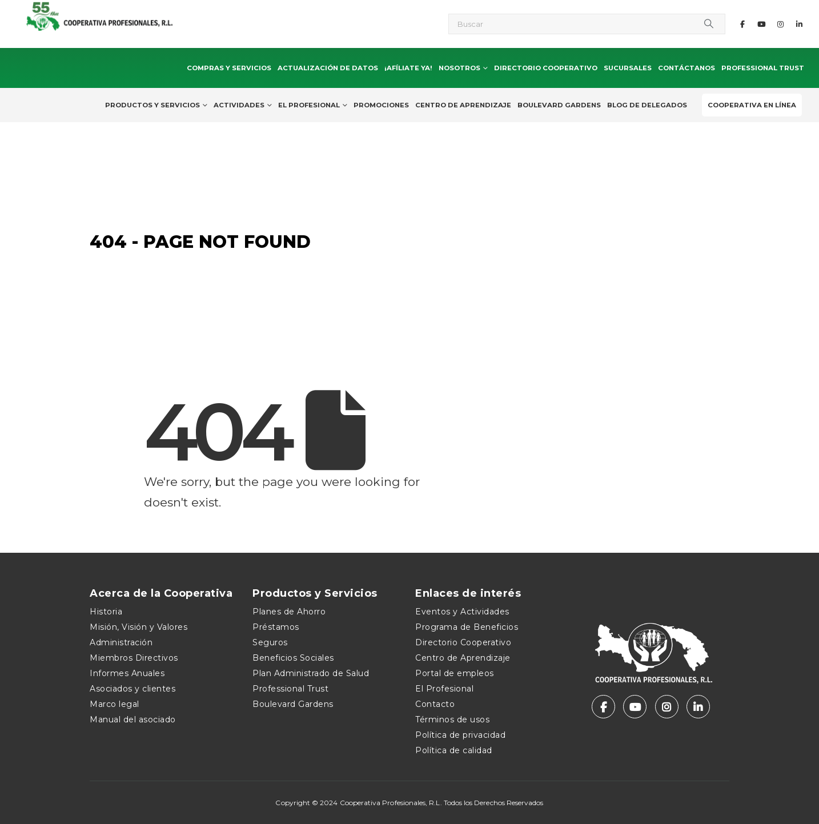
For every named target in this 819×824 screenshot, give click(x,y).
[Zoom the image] (653, 629)
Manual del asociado (133, 719)
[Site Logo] (139, 15)
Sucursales (628, 68)
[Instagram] (780, 24)
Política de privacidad (460, 735)
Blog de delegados (647, 105)
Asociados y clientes (132, 689)
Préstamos (275, 627)
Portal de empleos (454, 673)
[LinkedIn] (799, 24)
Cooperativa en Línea (752, 105)
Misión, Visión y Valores (138, 627)
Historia (106, 611)
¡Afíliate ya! (408, 68)
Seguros (270, 642)
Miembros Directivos (134, 658)
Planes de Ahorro (289, 611)
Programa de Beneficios (466, 627)
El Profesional (309, 105)
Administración (121, 642)
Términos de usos (452, 719)
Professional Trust (762, 68)
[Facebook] (742, 24)
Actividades (239, 105)
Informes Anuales (127, 673)
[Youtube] (761, 24)
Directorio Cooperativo (545, 68)
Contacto (435, 704)
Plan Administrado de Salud (310, 673)
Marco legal (114, 704)
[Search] (709, 24)
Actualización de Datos (328, 68)
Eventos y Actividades (462, 611)
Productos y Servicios (152, 105)
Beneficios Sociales (293, 658)
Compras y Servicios (229, 68)
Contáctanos (686, 68)
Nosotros (459, 68)
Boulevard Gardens (559, 105)
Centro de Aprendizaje (463, 105)
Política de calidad (453, 750)
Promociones (381, 105)
